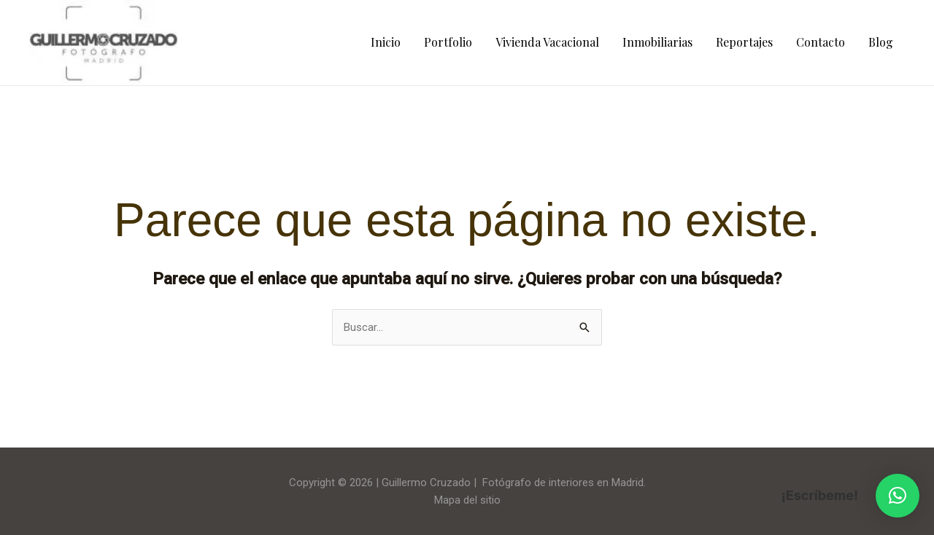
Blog (880, 42)
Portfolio (448, 42)
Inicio (386, 42)
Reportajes (744, 42)
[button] (897, 496)
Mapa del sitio (467, 500)
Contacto (820, 42)
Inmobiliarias (657, 42)
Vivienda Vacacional (547, 42)
